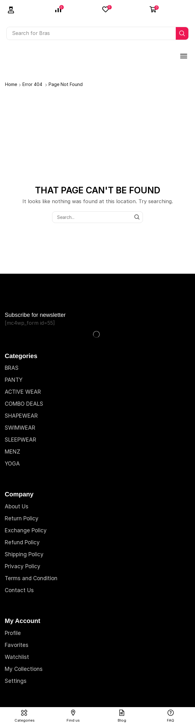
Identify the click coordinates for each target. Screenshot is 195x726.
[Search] (182, 33)
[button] (11, 10)
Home (11, 84)
